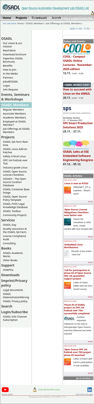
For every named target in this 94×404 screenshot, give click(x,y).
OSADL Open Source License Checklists (15, 173)
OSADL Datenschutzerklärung (16, 295)
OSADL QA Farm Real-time (15, 143)
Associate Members (14, 113)
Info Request (10, 89)
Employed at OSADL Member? (14, 123)
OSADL (6, 38)
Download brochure (14, 54)
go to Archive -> (84, 378)
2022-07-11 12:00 (70, 267)
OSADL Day (9, 224)
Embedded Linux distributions (73, 246)
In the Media (10, 73)
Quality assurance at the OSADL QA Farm (15, 230)
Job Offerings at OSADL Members (63, 23)
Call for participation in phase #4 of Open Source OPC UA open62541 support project (77, 274)
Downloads (10, 275)
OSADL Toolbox (12, 211)
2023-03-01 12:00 (70, 241)
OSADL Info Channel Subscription (15, 318)
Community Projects (15, 215)
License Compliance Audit (14, 237)
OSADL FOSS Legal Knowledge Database (15, 205)
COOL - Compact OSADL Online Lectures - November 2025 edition (77, 61)
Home (33, 18)
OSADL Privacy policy (15, 301)
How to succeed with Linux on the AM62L (77, 89)
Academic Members (14, 117)
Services (8, 220)
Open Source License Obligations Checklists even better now (76, 212)
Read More (9, 50)
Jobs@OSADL (10, 81)
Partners (8, 77)
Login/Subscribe (81, 18)
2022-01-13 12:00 (70, 301)
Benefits (7, 65)
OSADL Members (35, 23)
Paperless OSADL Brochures (13, 60)
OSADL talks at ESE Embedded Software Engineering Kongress (78, 154)
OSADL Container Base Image (16, 191)
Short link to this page (84, 394)
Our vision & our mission (12, 45)
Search (6, 306)
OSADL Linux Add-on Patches (15, 150)
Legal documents (13, 290)
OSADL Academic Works (13, 254)
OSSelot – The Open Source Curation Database (14, 182)
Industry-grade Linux (15, 167)
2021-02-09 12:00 (70, 346)
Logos (6, 85)
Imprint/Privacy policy (54, 18)
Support (7, 265)
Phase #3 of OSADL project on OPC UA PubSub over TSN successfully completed (77, 309)
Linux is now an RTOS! (76, 183)
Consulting (9, 243)
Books (6, 248)
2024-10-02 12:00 (70, 180)
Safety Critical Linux (14, 156)
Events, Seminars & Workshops (15, 97)
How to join (9, 69)
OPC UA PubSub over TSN (15, 162)
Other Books (10, 260)
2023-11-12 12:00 (70, 206)
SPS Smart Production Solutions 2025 (78, 123)
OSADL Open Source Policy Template (15, 198)
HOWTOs (8, 270)
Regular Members (13, 109)
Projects (8, 137)
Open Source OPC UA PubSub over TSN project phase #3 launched (77, 352)
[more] (90, 202)
